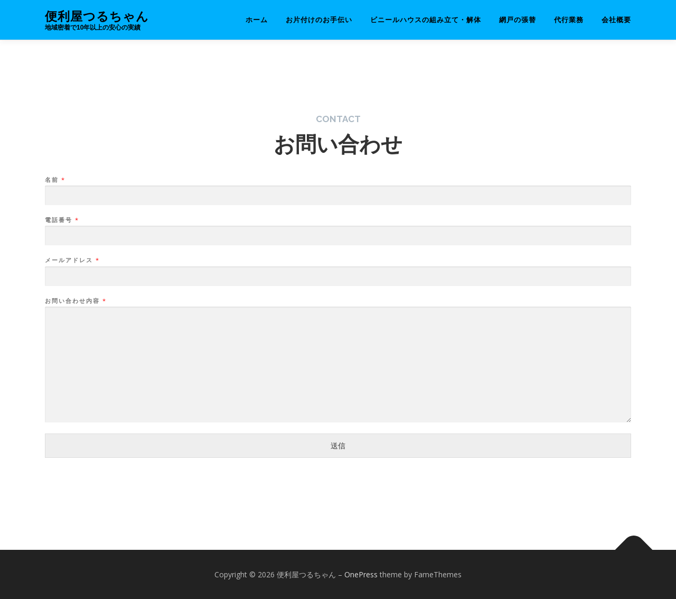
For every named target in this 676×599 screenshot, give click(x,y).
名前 (54, 179)
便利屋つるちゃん (97, 16)
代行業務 (569, 20)
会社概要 (616, 20)
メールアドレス (72, 260)
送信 (338, 445)
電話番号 (61, 220)
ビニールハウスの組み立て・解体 (425, 20)
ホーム (257, 20)
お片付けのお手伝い (319, 20)
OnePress (361, 574)
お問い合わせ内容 (75, 301)
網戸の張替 (517, 20)
